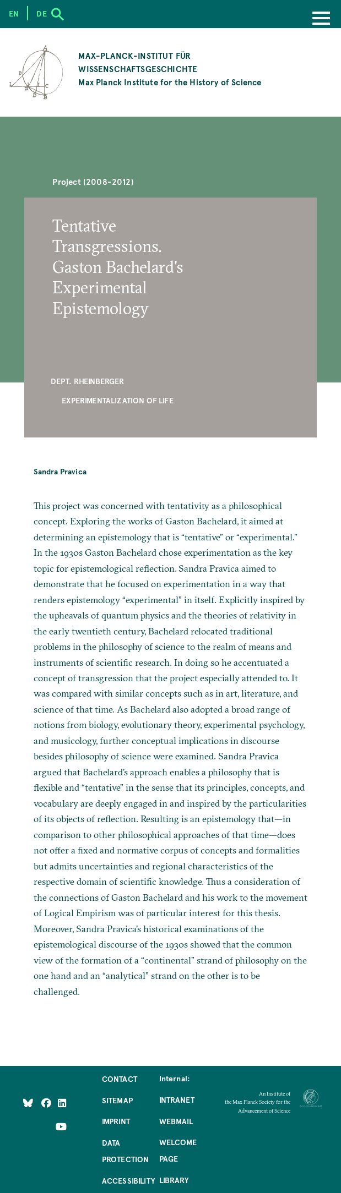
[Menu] (321, 19)
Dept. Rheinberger (88, 380)
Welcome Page (178, 1150)
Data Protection (125, 1150)
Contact (119, 1078)
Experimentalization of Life (118, 400)
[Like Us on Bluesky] (28, 1102)
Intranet (176, 1099)
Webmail (176, 1120)
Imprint (116, 1120)
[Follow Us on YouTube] (61, 1125)
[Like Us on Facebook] (47, 1102)
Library (173, 1179)
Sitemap (117, 1100)
